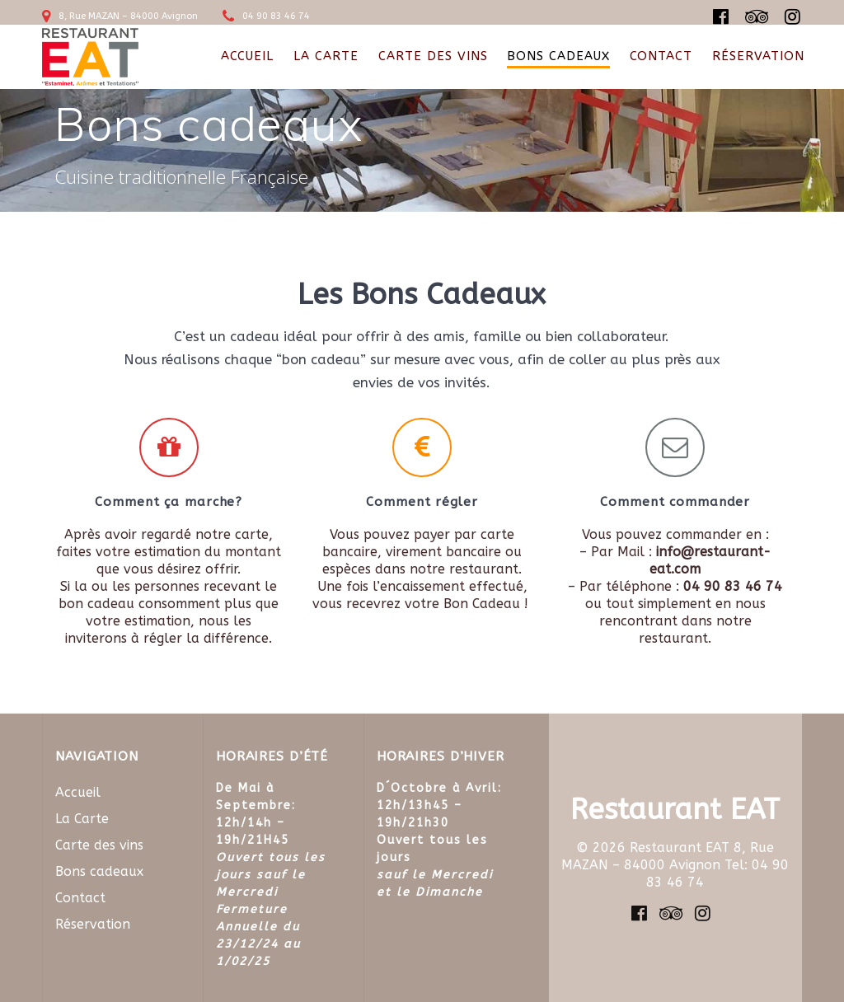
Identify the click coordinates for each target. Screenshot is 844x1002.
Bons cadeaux (558, 56)
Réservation (758, 56)
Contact (661, 56)
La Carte (326, 56)
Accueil (247, 56)
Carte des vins (433, 56)
